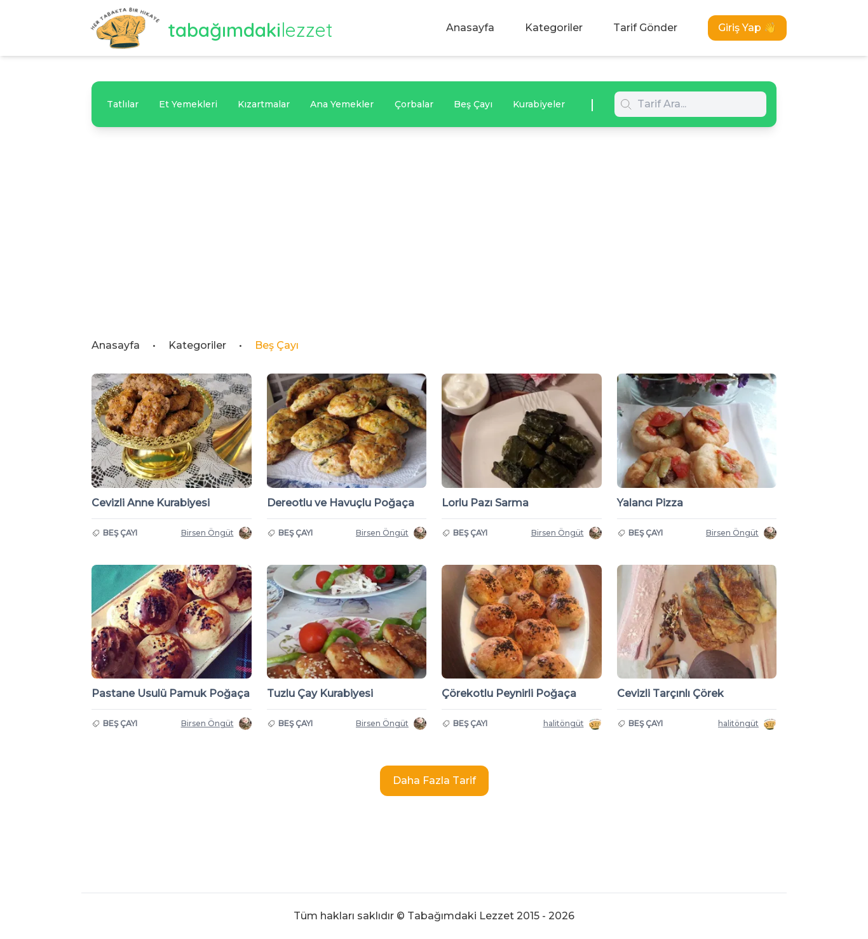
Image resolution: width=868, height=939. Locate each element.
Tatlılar (123, 104)
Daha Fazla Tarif (434, 780)
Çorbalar (414, 104)
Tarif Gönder (645, 28)
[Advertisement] (434, 222)
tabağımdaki (250, 29)
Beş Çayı (473, 104)
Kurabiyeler (539, 104)
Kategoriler (554, 28)
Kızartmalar (264, 104)
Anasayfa (470, 28)
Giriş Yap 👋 (747, 28)
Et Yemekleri (188, 104)
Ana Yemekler (342, 104)
